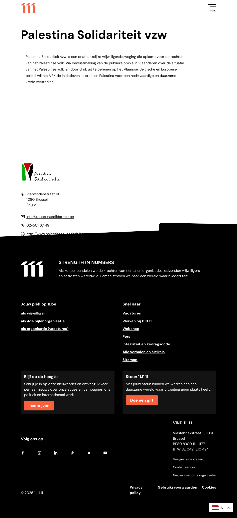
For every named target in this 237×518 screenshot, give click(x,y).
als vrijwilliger (33, 313)
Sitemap (130, 359)
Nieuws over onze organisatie (194, 475)
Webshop (131, 328)
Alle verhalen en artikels (144, 352)
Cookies (209, 487)
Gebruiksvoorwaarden (177, 487)
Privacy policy (136, 490)
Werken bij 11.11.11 (137, 321)
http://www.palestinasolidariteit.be (54, 234)
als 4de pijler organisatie (43, 321)
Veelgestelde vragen (188, 459)
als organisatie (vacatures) (44, 328)
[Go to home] (28, 8)
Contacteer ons (184, 467)
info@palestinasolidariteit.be (50, 216)
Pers (126, 336)
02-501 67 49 (37, 225)
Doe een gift (142, 400)
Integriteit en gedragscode (146, 344)
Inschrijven (38, 405)
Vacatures (132, 313)
